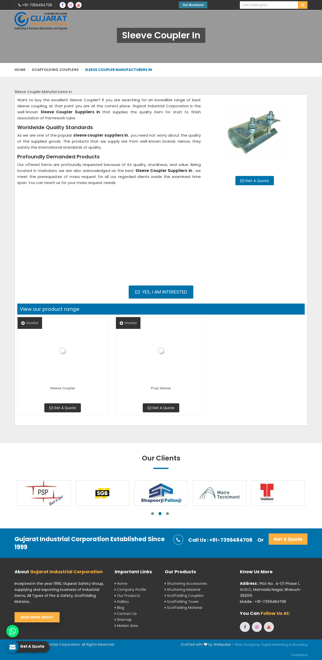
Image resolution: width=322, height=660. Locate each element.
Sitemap (123, 619)
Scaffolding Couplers (55, 69)
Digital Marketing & (276, 644)
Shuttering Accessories (186, 583)
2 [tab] (160, 513)
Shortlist (29, 323)
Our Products (127, 595)
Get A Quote (254, 180)
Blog (119, 607)
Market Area (126, 625)
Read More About (37, 617)
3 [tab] (167, 513)
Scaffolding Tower (182, 601)
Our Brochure (193, 5)
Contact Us (126, 613)
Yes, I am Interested (161, 292)
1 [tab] (152, 513)
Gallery (122, 601)
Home (20, 69)
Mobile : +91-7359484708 (263, 601)
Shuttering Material (182, 589)
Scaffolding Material (183, 607)
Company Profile (130, 589)
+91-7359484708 (35, 5)
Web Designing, (247, 644)
